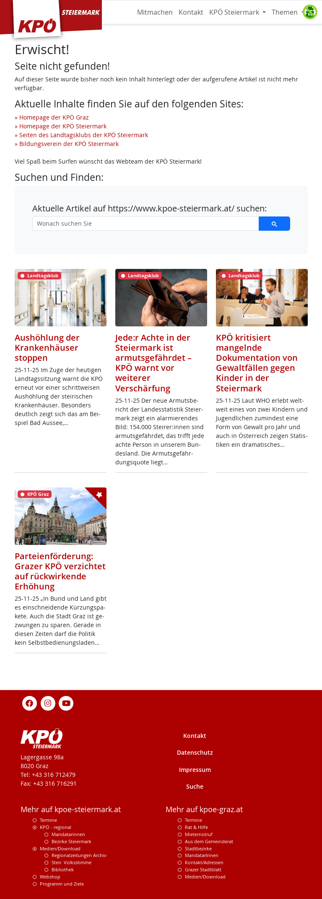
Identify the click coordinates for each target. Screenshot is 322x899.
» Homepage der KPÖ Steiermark (60, 126)
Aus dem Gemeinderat (209, 841)
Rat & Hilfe (196, 827)
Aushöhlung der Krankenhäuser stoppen (47, 347)
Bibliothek (63, 869)
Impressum (195, 770)
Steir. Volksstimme (71, 862)
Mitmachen (155, 12)
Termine (48, 820)
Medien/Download (60, 848)
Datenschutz (195, 752)
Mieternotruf (199, 834)
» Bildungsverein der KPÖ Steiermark (67, 144)
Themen (285, 12)
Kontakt (191, 12)
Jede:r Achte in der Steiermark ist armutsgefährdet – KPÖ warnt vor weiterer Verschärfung (153, 362)
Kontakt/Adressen (204, 862)
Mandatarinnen (68, 834)
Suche (194, 786)
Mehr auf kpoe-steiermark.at (71, 809)
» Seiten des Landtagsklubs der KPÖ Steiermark (81, 135)
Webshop (50, 876)
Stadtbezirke (198, 848)
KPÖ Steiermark (235, 12)
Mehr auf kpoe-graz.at (204, 809)
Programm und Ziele (62, 884)
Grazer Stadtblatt (203, 869)
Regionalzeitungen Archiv (79, 855)
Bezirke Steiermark (71, 841)
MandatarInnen (201, 855)
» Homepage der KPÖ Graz (52, 117)
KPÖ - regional (55, 827)
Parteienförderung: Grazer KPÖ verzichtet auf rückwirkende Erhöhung (60, 571)
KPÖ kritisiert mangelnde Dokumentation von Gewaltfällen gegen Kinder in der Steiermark (257, 362)
